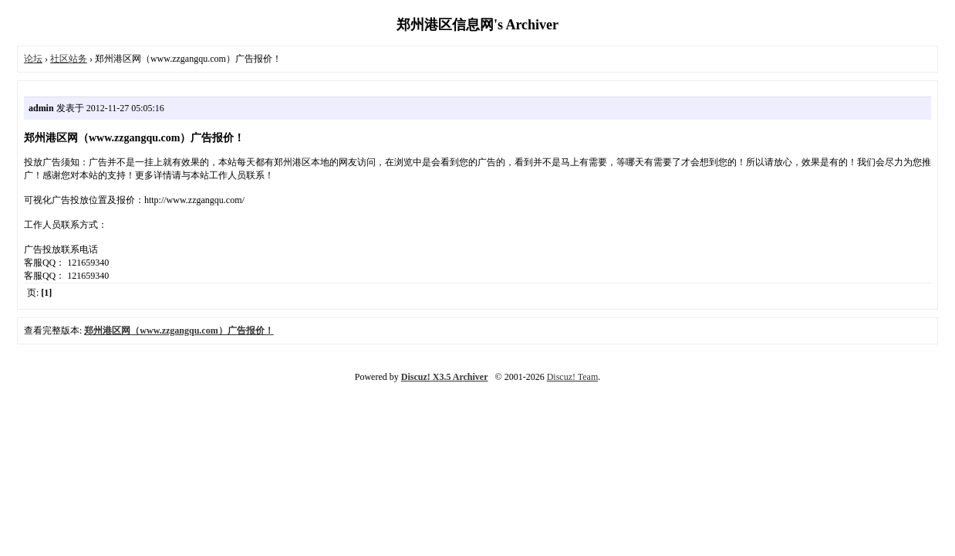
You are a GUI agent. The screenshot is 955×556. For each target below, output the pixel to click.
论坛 (33, 58)
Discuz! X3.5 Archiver (444, 376)
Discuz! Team (573, 376)
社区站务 (68, 58)
